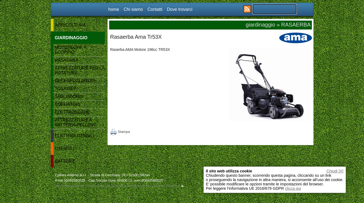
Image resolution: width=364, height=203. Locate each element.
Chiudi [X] (334, 171)
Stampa (120, 132)
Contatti (155, 9)
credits (157, 186)
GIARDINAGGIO (71, 37)
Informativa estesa (69, 186)
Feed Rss (174, 186)
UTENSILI (64, 148)
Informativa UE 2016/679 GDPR (112, 186)
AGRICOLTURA (70, 25)
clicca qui (293, 188)
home (113, 9)
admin (144, 186)
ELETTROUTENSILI (74, 135)
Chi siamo (133, 9)
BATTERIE (65, 161)
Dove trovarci (179, 9)
